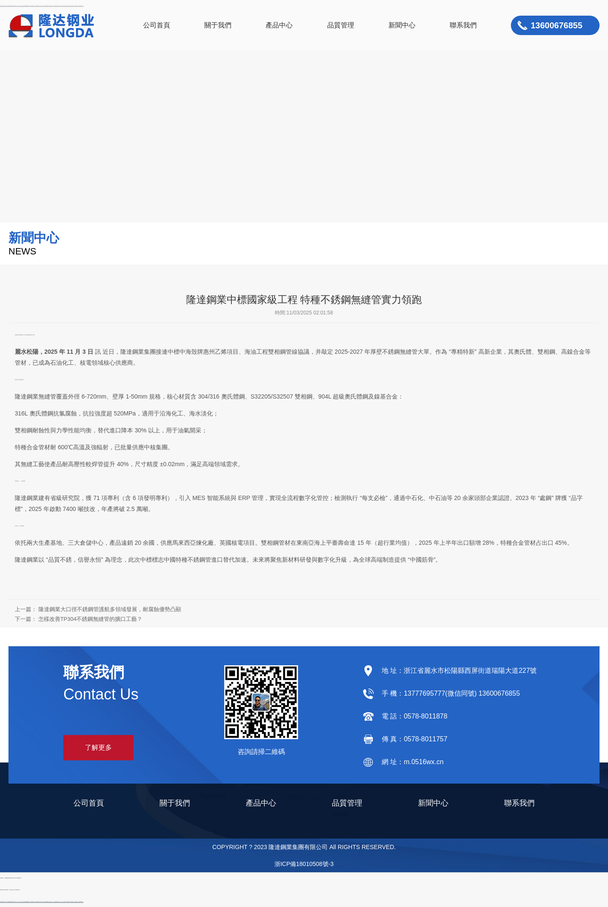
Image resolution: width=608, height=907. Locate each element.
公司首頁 (156, 25)
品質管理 (340, 25)
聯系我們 (463, 25)
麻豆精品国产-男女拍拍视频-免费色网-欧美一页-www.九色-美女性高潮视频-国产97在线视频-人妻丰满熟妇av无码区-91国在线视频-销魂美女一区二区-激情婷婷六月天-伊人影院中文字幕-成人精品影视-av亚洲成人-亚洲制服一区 (42, 901)
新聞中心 (401, 25)
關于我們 (217, 25)
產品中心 (279, 25)
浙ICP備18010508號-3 (304, 864)
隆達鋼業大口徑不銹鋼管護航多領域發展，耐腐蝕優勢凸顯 (109, 609)
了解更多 (98, 747)
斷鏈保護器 (19, 877)
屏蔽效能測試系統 (8, 877)
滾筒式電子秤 (13, 877)
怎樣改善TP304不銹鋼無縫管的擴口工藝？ (90, 619)
